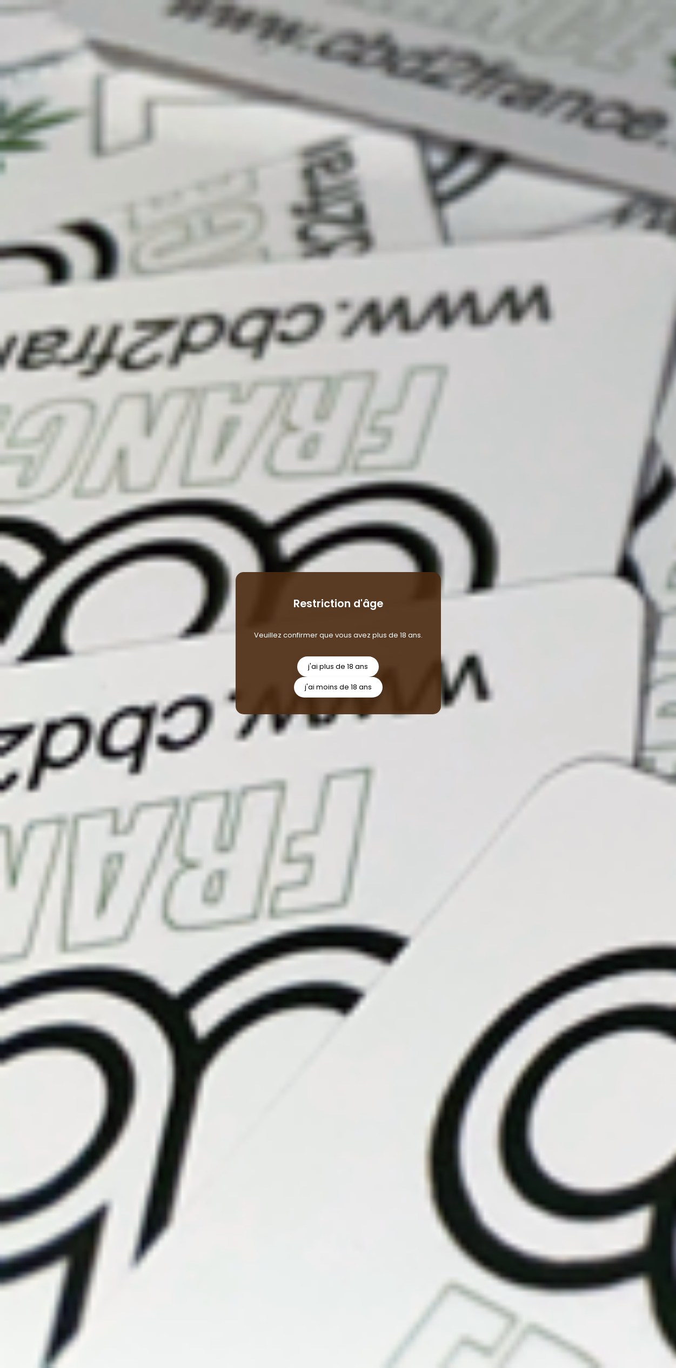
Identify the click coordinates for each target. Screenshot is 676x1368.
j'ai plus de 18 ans (338, 666)
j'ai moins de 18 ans (338, 687)
